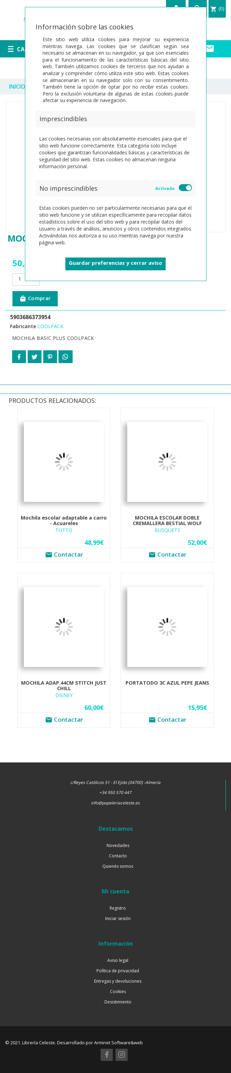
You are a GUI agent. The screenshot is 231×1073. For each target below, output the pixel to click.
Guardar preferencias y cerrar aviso (115, 262)
